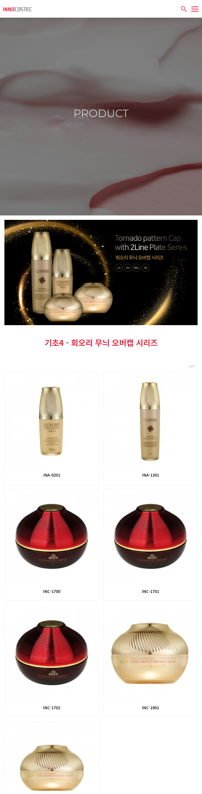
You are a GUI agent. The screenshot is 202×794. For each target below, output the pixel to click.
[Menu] (195, 9)
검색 (192, 336)
